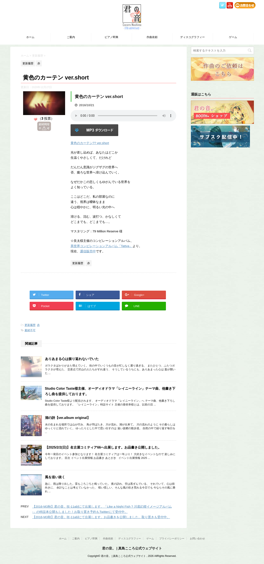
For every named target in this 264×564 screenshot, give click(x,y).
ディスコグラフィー (192, 37)
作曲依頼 (152, 37)
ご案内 (71, 37)
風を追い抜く (55, 477)
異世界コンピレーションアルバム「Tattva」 (102, 246)
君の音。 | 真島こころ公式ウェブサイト (132, 548)
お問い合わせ (197, 538)
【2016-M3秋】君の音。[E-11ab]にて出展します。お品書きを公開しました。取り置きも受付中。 (101, 517)
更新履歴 (30, 325)
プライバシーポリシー (171, 538)
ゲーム (233, 37)
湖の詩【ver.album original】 (68, 418)
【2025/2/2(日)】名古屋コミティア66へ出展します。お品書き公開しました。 (103, 447)
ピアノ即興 (111, 37)
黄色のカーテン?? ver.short (90, 143)
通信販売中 (88, 251)
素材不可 (30, 330)
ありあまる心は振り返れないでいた (72, 359)
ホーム (30, 37)
